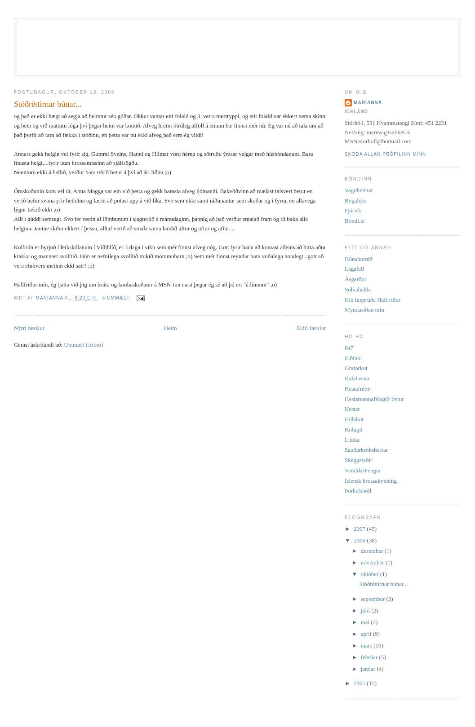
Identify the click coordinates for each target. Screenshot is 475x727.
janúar (369, 668)
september (373, 598)
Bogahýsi (356, 200)
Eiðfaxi (353, 358)
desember (373, 550)
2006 (360, 540)
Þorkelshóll (358, 490)
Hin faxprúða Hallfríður (372, 299)
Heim (170, 328)
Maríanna (368, 102)
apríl (367, 633)
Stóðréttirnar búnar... (48, 104)
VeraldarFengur (363, 470)
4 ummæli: (117, 297)
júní (366, 610)
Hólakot (354, 419)
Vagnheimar (359, 190)
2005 (360, 683)
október (370, 574)
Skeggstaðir (358, 460)
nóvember (373, 562)
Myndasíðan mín (364, 309)
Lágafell (354, 268)
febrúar (370, 657)
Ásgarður (355, 279)
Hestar (352, 408)
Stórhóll (247, 36)
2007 (360, 528)
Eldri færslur (311, 328)
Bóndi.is (354, 220)
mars (367, 645)
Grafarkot (356, 368)
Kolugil (354, 429)
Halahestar (357, 378)
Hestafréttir (358, 388)
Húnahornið (359, 259)
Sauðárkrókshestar (366, 449)
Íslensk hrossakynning (371, 480)
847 (349, 347)
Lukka (352, 439)
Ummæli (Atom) (83, 344)
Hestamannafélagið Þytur (374, 399)
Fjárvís (353, 210)
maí (366, 622)
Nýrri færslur (29, 328)
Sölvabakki (358, 289)
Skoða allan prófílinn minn (385, 154)
